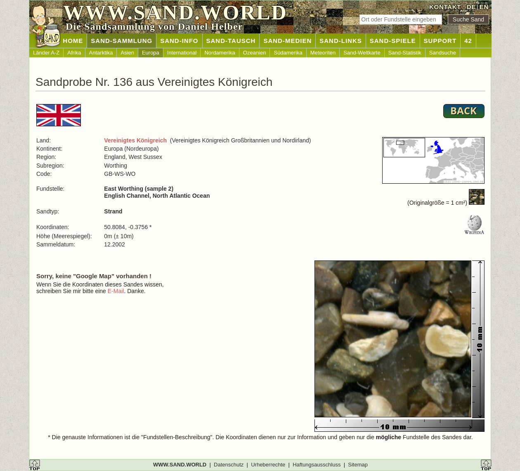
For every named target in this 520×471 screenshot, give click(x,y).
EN (484, 6)
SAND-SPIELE (393, 40)
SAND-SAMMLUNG (121, 40)
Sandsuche (442, 53)
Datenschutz (228, 465)
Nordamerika (219, 53)
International (182, 53)
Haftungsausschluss (316, 465)
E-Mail (116, 291)
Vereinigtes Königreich (135, 140)
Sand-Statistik (404, 53)
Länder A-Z (46, 53)
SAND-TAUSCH (231, 40)
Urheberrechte (268, 465)
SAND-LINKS (340, 40)
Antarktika (101, 53)
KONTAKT (445, 6)
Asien (127, 53)
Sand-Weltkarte (361, 53)
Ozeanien (254, 53)
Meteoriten (323, 53)
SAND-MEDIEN (287, 40)
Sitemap (358, 465)
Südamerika (288, 53)
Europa (150, 53)
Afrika (74, 53)
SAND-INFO (179, 40)
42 (468, 40)
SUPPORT (440, 40)
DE (471, 6)
